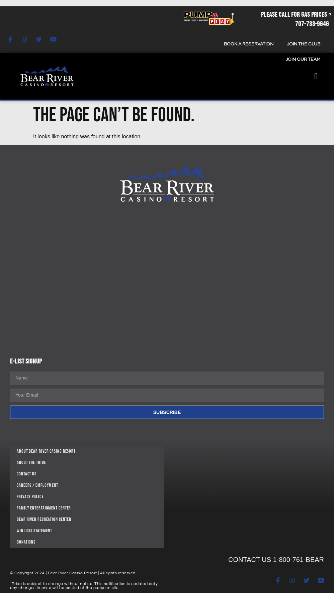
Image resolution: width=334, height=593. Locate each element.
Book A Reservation (248, 44)
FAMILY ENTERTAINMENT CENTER (44, 508)
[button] (316, 76)
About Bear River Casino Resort (46, 451)
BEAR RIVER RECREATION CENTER (44, 519)
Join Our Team (302, 59)
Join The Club (303, 44)
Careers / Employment (37, 485)
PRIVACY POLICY (30, 496)
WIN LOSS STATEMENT (34, 531)
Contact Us (26, 474)
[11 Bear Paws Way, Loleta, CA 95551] (247, 495)
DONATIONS (26, 542)
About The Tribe (31, 462)
